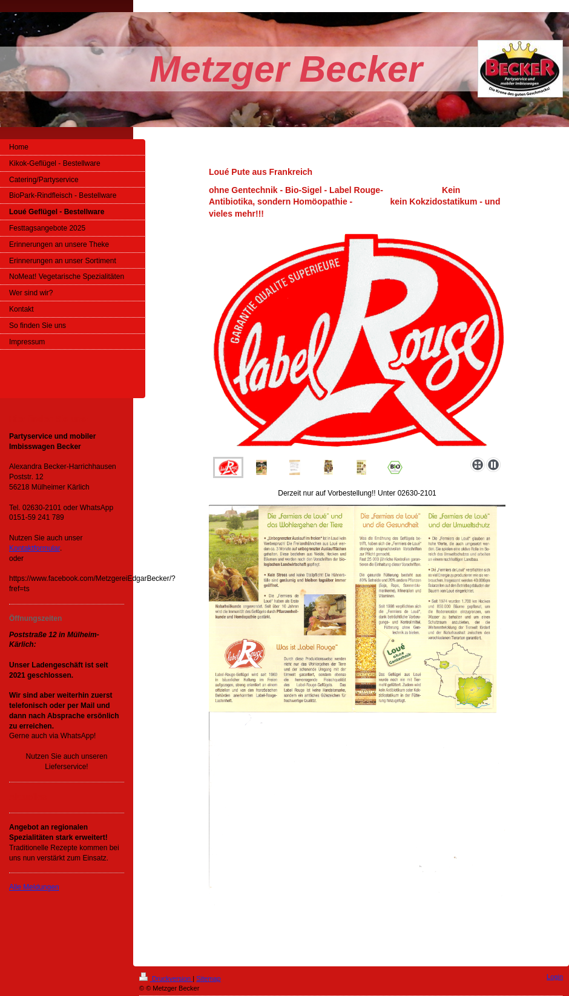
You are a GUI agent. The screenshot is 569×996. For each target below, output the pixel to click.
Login (555, 976)
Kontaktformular (34, 548)
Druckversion (165, 978)
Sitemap (208, 978)
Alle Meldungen (34, 887)
